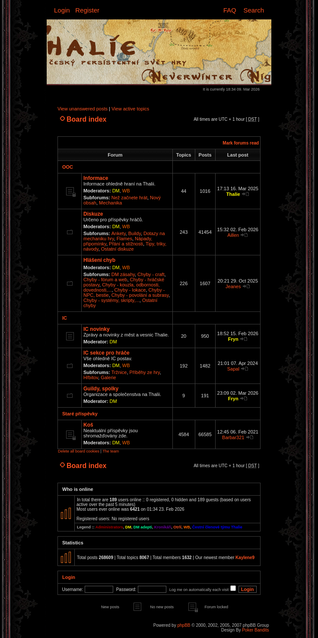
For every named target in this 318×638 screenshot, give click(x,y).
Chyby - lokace (130, 289)
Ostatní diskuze (117, 248)
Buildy (134, 233)
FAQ (229, 10)
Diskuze (93, 214)
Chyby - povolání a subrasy (140, 295)
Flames (124, 238)
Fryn (233, 339)
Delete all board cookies (78, 451)
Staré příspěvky (80, 413)
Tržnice (119, 372)
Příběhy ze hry (145, 372)
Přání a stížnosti (126, 243)
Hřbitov (90, 377)
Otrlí (177, 527)
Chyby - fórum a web (105, 279)
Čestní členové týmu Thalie (217, 527)
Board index (86, 119)
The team (110, 451)
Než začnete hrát (129, 197)
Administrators (109, 527)
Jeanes (233, 286)
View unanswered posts (82, 108)
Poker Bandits (255, 630)
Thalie (233, 194)
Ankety (118, 233)
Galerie (108, 377)
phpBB (183, 625)
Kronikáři (163, 527)
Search (253, 10)
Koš (88, 425)
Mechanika (110, 202)
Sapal (233, 368)
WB (126, 190)
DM (116, 190)
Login (62, 10)
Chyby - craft (150, 274)
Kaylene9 (244, 557)
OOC (67, 167)
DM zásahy (123, 274)
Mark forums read (241, 143)
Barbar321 (233, 437)
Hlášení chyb (99, 260)
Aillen (233, 235)
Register (87, 10)
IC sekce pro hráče (106, 353)
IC (64, 318)
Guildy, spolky (100, 389)
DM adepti (143, 527)
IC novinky (96, 329)
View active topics (130, 108)
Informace (95, 178)
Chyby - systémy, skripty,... (111, 300)
